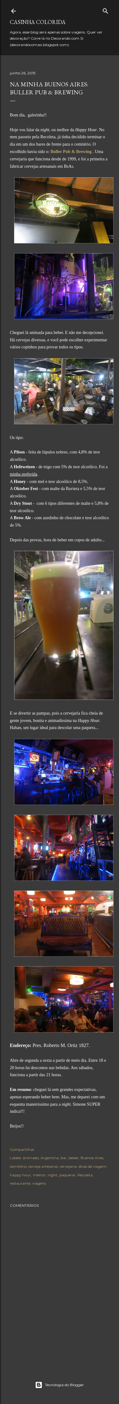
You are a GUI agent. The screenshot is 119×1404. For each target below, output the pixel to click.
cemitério (18, 1166)
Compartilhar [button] (22, 1149)
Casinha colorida (37, 21)
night (53, 1175)
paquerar (67, 1175)
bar (64, 1157)
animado (31, 1157)
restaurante (20, 1183)
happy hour (20, 1175)
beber (74, 1157)
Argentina (50, 1157)
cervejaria (68, 1166)
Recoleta (85, 1175)
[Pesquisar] (105, 10)
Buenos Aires (92, 1157)
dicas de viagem (92, 1166)
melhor (39, 1175)
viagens (39, 1183)
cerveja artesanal (43, 1166)
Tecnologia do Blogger (59, 1385)
